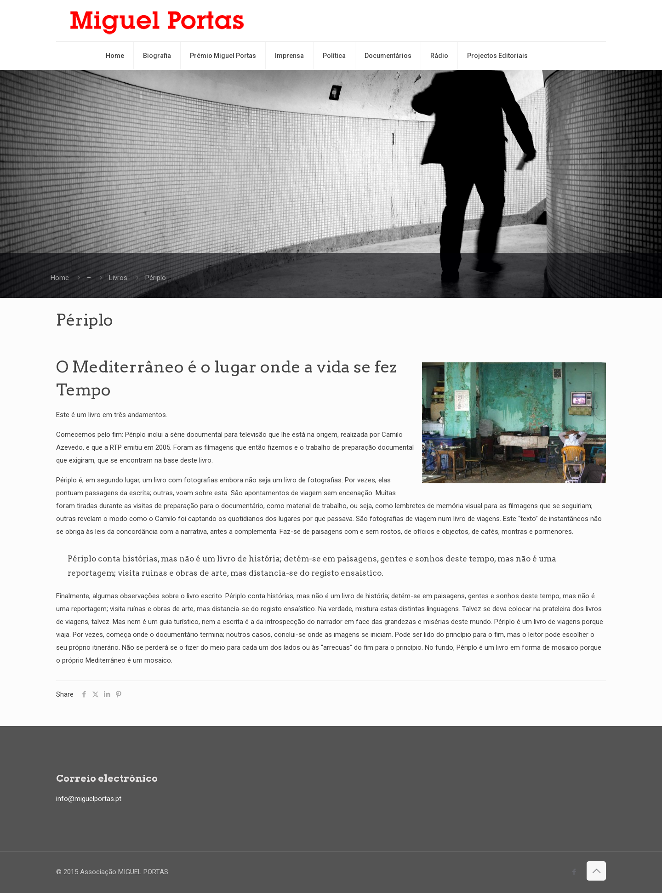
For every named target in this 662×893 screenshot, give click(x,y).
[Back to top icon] (596, 871)
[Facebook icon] (574, 872)
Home (60, 278)
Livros (118, 278)
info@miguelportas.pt (88, 799)
